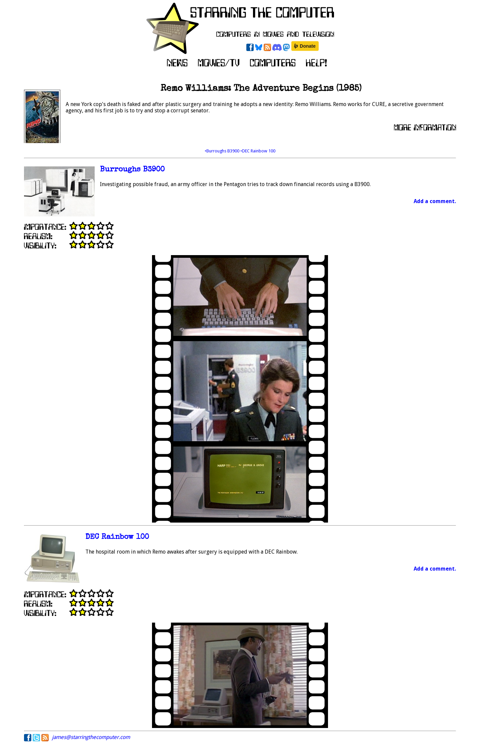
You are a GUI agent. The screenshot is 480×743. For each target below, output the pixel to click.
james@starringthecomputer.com (91, 737)
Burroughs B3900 (132, 170)
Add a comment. (435, 201)
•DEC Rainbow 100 (257, 150)
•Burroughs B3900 (222, 150)
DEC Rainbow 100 (117, 537)
